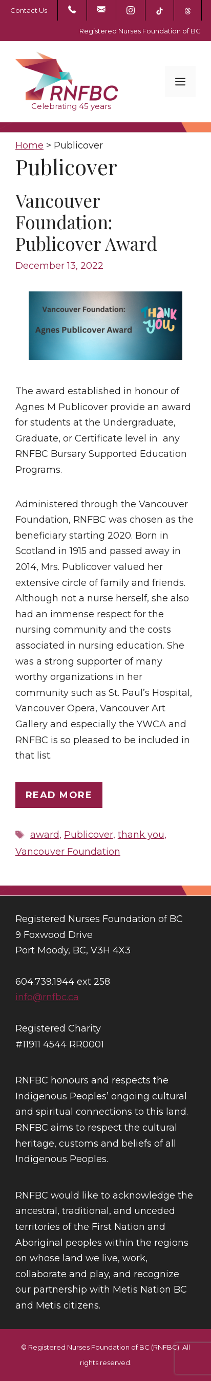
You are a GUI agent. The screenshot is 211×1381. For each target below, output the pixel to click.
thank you (141, 834)
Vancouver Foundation (67, 851)
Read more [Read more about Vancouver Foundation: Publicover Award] (59, 795)
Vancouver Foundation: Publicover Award (86, 221)
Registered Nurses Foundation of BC (140, 31)
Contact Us (28, 10)
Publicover (88, 834)
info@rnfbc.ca (47, 997)
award (44, 834)
